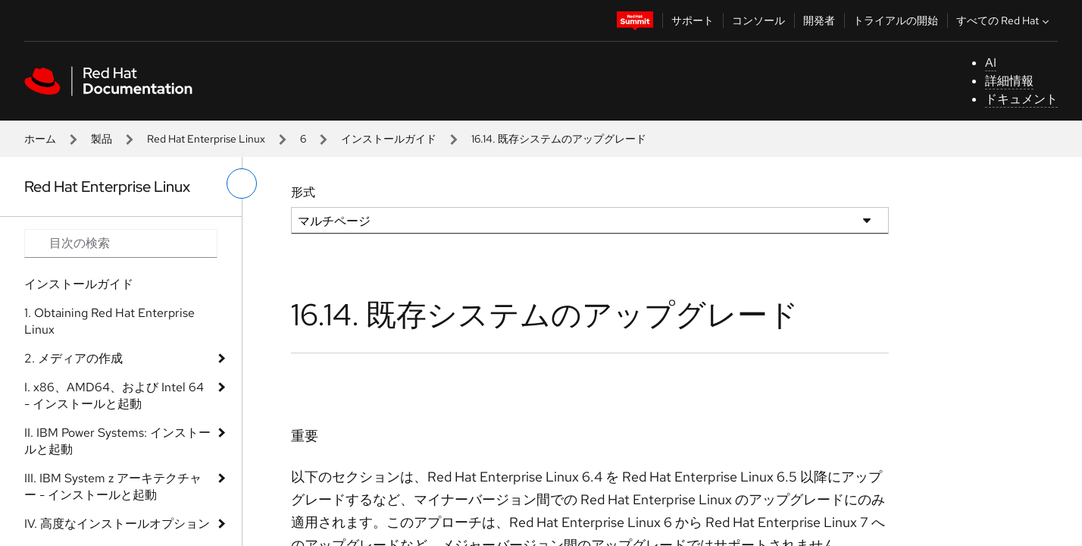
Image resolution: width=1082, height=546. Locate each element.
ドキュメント (1021, 99)
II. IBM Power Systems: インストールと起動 (117, 441)
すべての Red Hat (1004, 20)
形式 (303, 192)
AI (990, 63)
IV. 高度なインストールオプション (117, 524)
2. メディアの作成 (73, 358)
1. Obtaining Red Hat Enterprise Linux (109, 321)
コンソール (758, 20)
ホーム (40, 139)
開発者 (819, 20)
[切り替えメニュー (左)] (242, 183)
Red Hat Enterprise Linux (206, 139)
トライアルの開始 (895, 20)
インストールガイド (388, 139)
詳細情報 (1009, 81)
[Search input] (120, 243)
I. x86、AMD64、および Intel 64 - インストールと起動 (114, 395)
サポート (692, 20)
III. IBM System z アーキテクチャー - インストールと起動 (113, 486)
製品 (101, 139)
